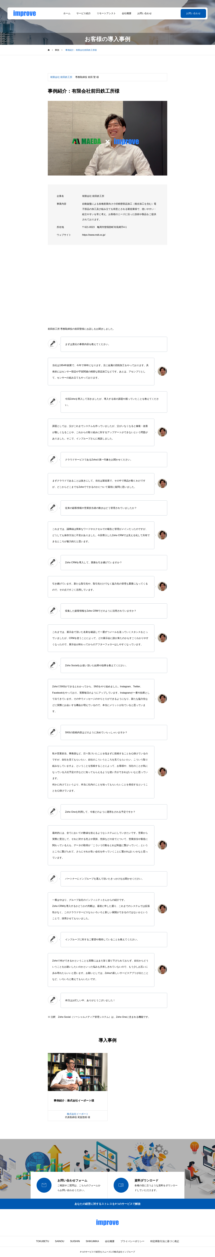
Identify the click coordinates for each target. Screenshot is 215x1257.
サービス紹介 (83, 13)
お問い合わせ (144, 13)
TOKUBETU (42, 1241)
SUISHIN (75, 1241)
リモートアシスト (106, 13)
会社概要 (126, 13)
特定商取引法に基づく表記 (164, 1241)
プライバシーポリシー (132, 1241)
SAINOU (59, 1241)
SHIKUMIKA (92, 1241)
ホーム (66, 13)
